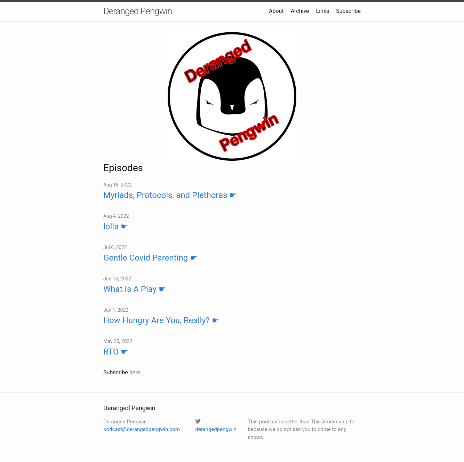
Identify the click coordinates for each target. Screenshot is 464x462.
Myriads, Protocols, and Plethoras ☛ (170, 195)
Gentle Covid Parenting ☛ (150, 258)
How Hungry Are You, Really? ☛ (161, 320)
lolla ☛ (115, 226)
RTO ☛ (115, 352)
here (134, 372)
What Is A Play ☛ (134, 289)
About (276, 11)
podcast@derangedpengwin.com (141, 429)
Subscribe (348, 11)
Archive (300, 11)
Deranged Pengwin (137, 11)
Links (322, 11)
